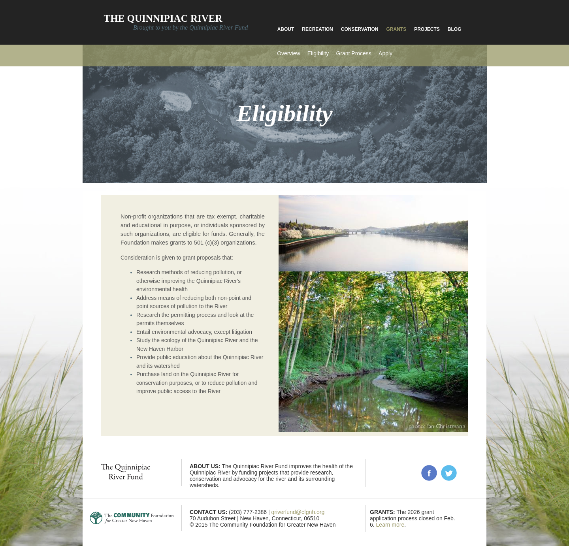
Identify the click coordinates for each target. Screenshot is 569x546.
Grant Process (353, 53)
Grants (396, 29)
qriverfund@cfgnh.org (297, 512)
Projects (427, 29)
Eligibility (318, 53)
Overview (288, 53)
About (285, 29)
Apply (385, 53)
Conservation (360, 29)
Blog (455, 29)
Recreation (317, 29)
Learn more (390, 525)
